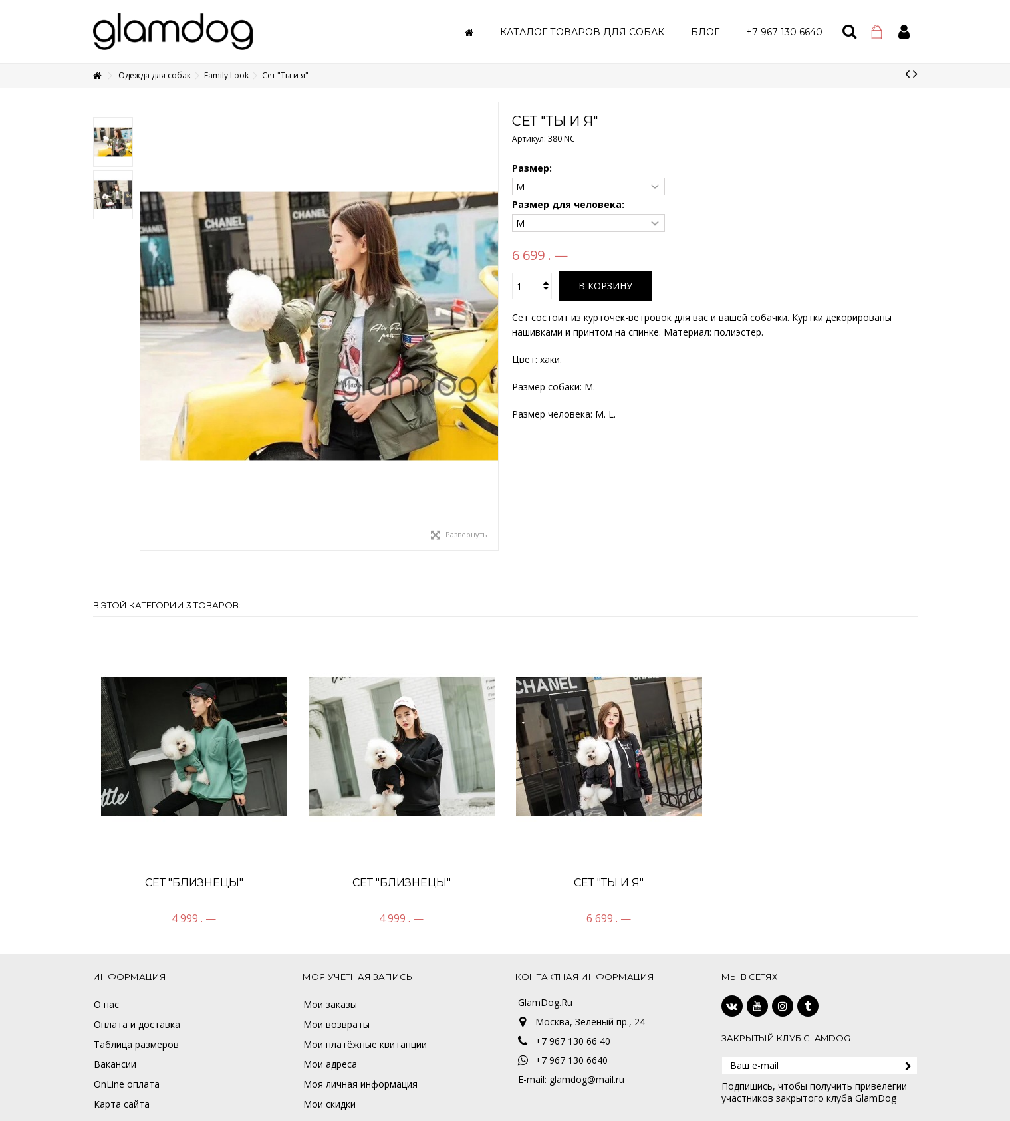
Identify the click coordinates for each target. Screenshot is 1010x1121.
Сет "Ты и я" (609, 882)
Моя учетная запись (357, 976)
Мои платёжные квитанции (365, 1045)
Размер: (533, 168)
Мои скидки (329, 1104)
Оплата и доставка (137, 1025)
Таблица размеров (136, 1045)
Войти (904, 32)
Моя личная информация (360, 1084)
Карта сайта (122, 1104)
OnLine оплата (127, 1084)
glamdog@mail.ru (586, 1079)
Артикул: (529, 138)
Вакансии (115, 1064)
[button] (582, 32)
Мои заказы (330, 1005)
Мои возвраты (336, 1025)
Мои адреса (330, 1064)
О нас (106, 1005)
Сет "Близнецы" (194, 882)
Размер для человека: (569, 205)
